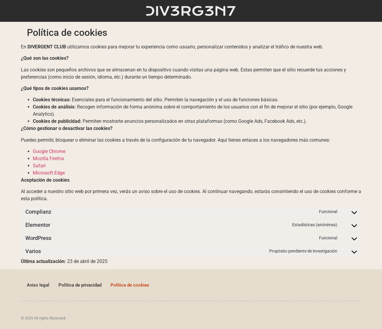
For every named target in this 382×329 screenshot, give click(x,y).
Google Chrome (49, 151)
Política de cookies (130, 285)
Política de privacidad (79, 285)
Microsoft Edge (49, 173)
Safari (39, 166)
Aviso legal (38, 285)
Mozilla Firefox (48, 158)
